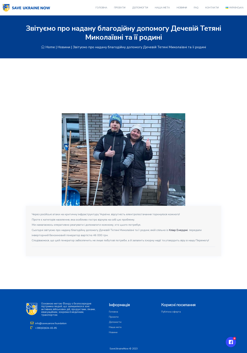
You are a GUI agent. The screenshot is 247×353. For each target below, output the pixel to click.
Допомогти (140, 7)
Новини (182, 7)
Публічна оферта (171, 311)
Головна (101, 7)
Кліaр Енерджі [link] (178, 230)
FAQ (196, 7)
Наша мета (162, 7)
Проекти (119, 7)
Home (48, 47)
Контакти (212, 7)
